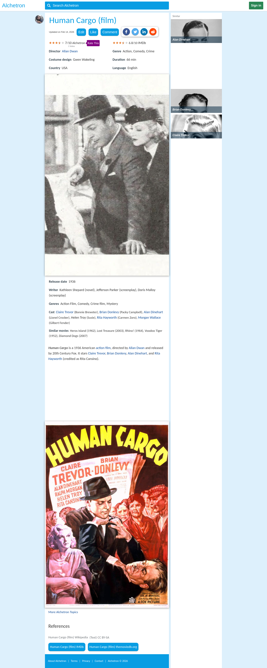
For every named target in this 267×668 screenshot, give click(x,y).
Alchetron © (118, 661)
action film (103, 348)
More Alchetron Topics (63, 612)
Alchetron (13, 5)
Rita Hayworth (107, 317)
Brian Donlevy (109, 312)
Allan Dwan (70, 51)
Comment (109, 32)
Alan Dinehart (153, 312)
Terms (74, 661)
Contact (99, 661)
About (57, 661)
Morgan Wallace (149, 317)
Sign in (256, 5)
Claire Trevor (65, 312)
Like (93, 32)
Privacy (86, 661)
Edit (81, 32)
